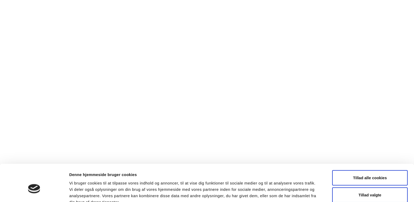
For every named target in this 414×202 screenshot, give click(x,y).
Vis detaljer (274, 191)
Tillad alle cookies (370, 150)
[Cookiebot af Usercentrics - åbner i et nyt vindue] (34, 192)
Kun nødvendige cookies (369, 184)
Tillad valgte (370, 167)
